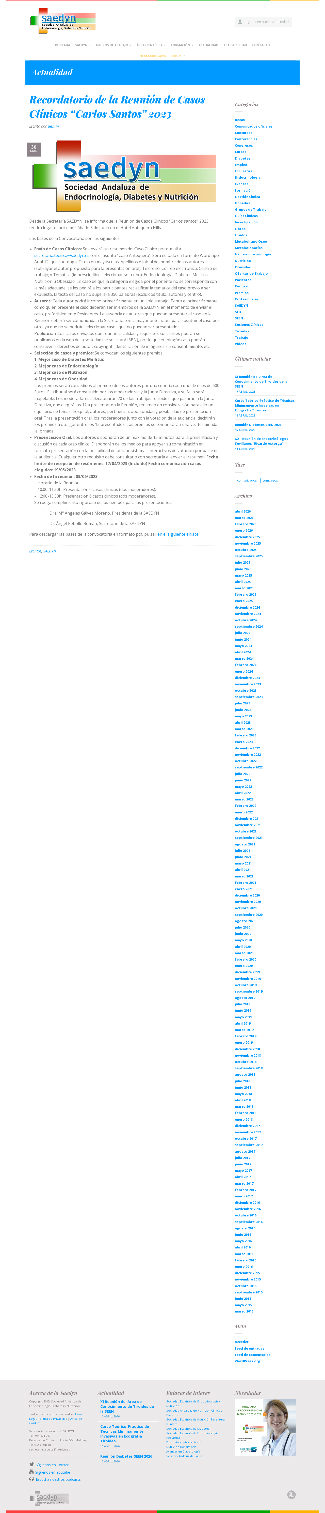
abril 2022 (243, 793)
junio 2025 (243, 569)
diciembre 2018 (247, 1049)
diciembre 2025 (247, 537)
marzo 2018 (244, 1106)
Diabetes (242, 158)
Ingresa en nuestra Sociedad (267, 21)
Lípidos (241, 235)
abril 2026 (243, 511)
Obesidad (243, 267)
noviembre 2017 (248, 1132)
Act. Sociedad (235, 45)
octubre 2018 (245, 1061)
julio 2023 (242, 703)
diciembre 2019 (247, 972)
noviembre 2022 (248, 754)
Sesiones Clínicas (249, 324)
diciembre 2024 (247, 607)
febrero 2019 (245, 1036)
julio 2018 (242, 1081)
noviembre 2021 (248, 825)
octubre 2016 (245, 1215)
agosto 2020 (245, 921)
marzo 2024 (244, 658)
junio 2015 (243, 1298)
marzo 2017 (244, 1183)
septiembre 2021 (249, 837)
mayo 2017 (243, 1170)
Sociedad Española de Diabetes (187, 1428)
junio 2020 (243, 933)
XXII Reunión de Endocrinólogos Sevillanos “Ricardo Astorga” (261, 441)
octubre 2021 (245, 831)
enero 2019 (244, 1042)
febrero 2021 (245, 882)
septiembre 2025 (249, 556)
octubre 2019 (245, 985)
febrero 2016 (245, 1260)
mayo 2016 (243, 1241)
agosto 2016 (245, 1228)
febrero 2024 (245, 664)
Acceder (242, 1341)
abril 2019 (243, 1023)
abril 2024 (243, 652)
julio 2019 (242, 1004)
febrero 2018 (245, 1112)
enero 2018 (244, 1119)
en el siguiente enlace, (178, 534)
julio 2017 (242, 1157)
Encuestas (243, 171)
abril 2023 (243, 722)
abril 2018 (243, 1100)
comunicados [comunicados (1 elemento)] (247, 480)
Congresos (244, 145)
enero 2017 (244, 1196)
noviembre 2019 (248, 978)
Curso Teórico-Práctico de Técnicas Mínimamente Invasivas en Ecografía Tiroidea (265, 405)
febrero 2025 (245, 594)
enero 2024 (244, 671)
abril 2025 (243, 581)
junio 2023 (243, 709)
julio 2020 (242, 927)
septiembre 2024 (249, 626)
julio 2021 (242, 850)
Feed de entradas (249, 1348)
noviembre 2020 (248, 901)
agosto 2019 (245, 997)
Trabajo (241, 337)
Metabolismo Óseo (251, 241)
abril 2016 (243, 1247)
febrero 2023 (245, 735)
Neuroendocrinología (253, 254)
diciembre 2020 (247, 895)
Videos (240, 344)
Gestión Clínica (247, 196)
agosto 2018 (245, 1074)
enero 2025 (244, 600)
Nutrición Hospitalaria (181, 1447)
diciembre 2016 (247, 1202)
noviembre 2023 (248, 684)
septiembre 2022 (249, 767)
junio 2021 (243, 857)
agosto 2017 (245, 1151)
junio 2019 (243, 1010)
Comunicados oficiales (253, 126)
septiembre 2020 (249, 914)
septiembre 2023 (249, 696)
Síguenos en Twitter (52, 1464)
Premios (242, 292)
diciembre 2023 (247, 677)
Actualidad (208, 45)
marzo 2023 (244, 729)
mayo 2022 (243, 786)
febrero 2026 (245, 524)
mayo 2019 (243, 1017)
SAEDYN (49, 551)
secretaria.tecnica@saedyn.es (61, 255)
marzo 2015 (244, 1311)
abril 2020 (243, 946)
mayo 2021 (243, 863)
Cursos (240, 151)
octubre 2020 (245, 908)
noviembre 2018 (248, 1055)
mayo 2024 (243, 645)
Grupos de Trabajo (112, 45)
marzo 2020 (244, 953)
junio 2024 (243, 639)
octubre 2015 (245, 1286)
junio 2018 (243, 1087)
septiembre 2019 (249, 991)
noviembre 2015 (248, 1279)
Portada (62, 45)
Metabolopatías (249, 247)
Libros (240, 228)
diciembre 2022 (247, 748)
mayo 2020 (243, 940)
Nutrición (243, 260)
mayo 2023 (243, 716)
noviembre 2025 (248, 543)
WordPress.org (247, 1361)
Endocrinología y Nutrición (184, 1442)
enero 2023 (244, 741)
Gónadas (242, 203)
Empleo (241, 164)
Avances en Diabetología (183, 1451)
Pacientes (243, 279)
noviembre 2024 (248, 613)
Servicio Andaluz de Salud (184, 1456)
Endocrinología (248, 177)
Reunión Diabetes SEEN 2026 (258, 424)
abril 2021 (243, 869)
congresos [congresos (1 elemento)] (270, 480)
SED (238, 312)
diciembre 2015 (247, 1273)
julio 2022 (242, 773)
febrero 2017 (245, 1189)
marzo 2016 (244, 1254)
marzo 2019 (244, 1029)
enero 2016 (244, 1266)
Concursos (243, 132)
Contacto (261, 45)
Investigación (246, 222)
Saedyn (81, 45)
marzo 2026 (244, 517)
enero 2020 (244, 965)
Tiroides (242, 331)
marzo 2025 (244, 588)
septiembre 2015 (249, 1292)
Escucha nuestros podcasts (58, 1479)
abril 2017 (243, 1177)
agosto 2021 (245, 844)
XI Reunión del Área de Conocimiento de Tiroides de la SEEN (261, 381)
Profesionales (246, 299)
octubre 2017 (245, 1138)
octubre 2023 (245, 690)
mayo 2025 (243, 575)
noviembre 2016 (248, 1209)
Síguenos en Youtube (52, 1472)
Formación (180, 45)
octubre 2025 (245, 549)
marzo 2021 (244, 876)
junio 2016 (243, 1234)
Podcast (242, 286)
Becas (240, 119)
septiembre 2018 (249, 1068)
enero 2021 (244, 889)
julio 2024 (242, 632)
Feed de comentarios (252, 1354)
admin (53, 126)
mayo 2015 (243, 1305)
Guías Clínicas (246, 215)
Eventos (35, 551)
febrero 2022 (245, 805)
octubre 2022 (245, 761)
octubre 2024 (245, 620)
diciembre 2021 (247, 818)
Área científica (149, 45)
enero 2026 (244, 530)
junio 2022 (243, 780)
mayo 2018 (243, 1093)
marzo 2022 (244, 799)
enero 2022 (244, 812)
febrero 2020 (245, 959)
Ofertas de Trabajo (251, 273)
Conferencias (246, 139)
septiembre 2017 (249, 1145)
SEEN (239, 318)
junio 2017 (243, 1164)
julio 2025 (242, 562)
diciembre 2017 (247, 1125)
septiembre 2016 (249, 1221)
